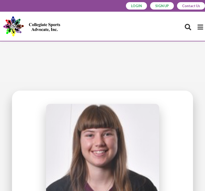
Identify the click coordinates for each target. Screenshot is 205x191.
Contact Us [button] (190, 6)
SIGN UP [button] (160, 6)
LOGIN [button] (133, 6)
